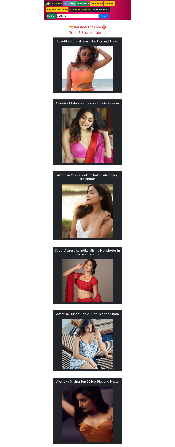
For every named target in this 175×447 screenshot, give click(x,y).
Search (104, 16)
